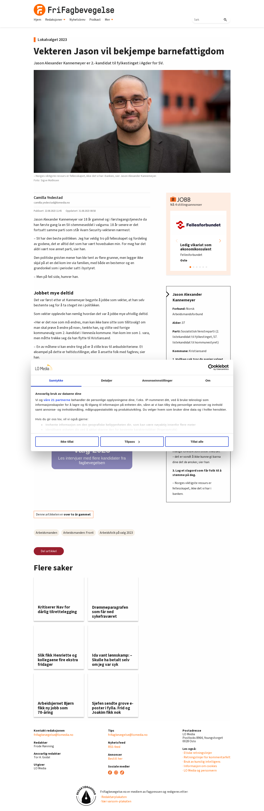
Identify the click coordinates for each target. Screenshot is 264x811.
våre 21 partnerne (67, 400)
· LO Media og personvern (199, 770)
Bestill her (115, 758)
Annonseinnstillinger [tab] (154, 380)
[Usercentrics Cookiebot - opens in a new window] (200, 367)
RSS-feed (114, 747)
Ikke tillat (74, 441)
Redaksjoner (55, 19)
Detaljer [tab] (109, 380)
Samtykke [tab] (64, 380)
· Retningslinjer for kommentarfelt (206, 757)
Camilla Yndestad (48, 197)
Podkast (95, 19)
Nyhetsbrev (77, 19)
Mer (109, 19)
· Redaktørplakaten (113, 797)
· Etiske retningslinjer (197, 753)
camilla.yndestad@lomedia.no (52, 202)
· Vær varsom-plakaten (115, 801)
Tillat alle (189, 441)
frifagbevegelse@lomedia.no (53, 735)
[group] (198, 241)
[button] (220, 240)
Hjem (37, 19)
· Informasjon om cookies (199, 766)
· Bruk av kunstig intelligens (201, 761)
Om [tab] (199, 380)
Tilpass (132, 441)
